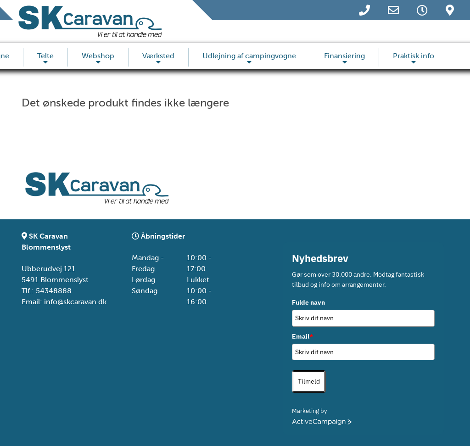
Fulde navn (308, 302)
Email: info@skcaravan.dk (64, 301)
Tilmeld (309, 381)
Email (302, 336)
